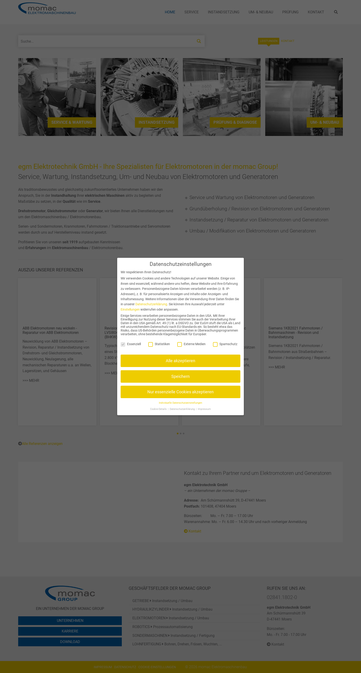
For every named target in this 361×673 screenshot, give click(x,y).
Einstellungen (130, 309)
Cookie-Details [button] (158, 409)
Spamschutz (225, 344)
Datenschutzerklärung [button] (182, 409)
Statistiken (159, 344)
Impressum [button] (204, 409)
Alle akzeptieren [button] (180, 361)
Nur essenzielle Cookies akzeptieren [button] (180, 392)
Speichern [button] (180, 376)
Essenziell (131, 344)
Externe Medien (191, 344)
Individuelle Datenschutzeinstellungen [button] (180, 402)
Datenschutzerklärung (151, 304)
